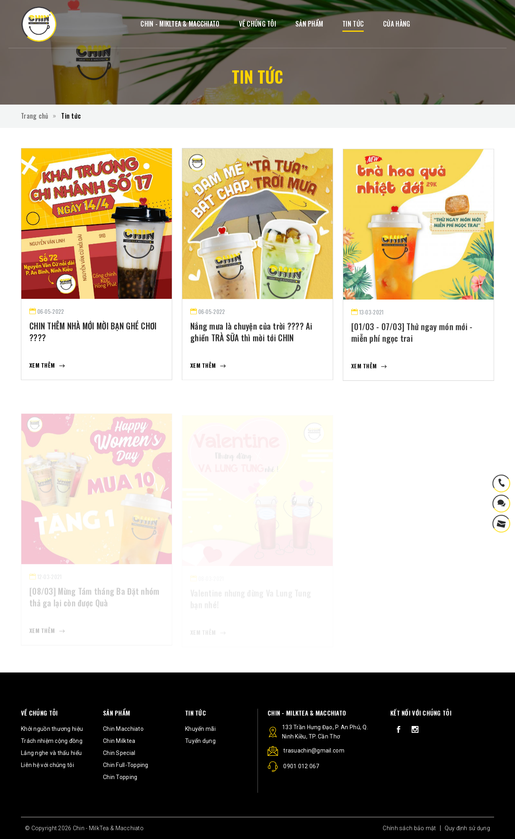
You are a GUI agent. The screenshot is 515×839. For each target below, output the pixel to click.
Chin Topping (120, 777)
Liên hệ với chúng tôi (47, 765)
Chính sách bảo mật (409, 828)
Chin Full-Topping (125, 765)
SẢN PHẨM (309, 24)
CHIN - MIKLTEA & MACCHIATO (179, 24)
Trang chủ (35, 116)
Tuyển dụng (200, 741)
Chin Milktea (119, 741)
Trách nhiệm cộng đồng (51, 741)
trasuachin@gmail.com (306, 751)
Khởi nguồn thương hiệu (52, 729)
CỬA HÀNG (396, 24)
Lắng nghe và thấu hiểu (51, 753)
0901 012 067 (293, 768)
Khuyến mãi (200, 729)
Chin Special (119, 753)
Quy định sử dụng (467, 828)
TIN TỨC (353, 24)
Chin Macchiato (123, 729)
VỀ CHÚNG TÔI (257, 24)
